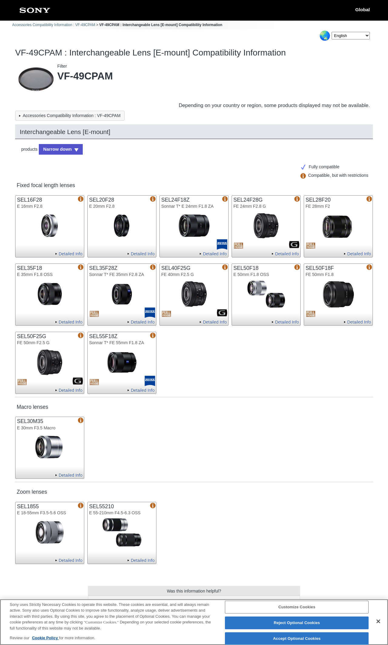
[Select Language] (351, 35)
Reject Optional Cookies (297, 622)
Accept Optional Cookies (297, 638)
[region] (194, 622)
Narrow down (56, 148)
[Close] (378, 621)
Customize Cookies (296, 607)
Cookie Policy (45, 638)
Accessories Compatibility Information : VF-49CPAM (53, 25)
